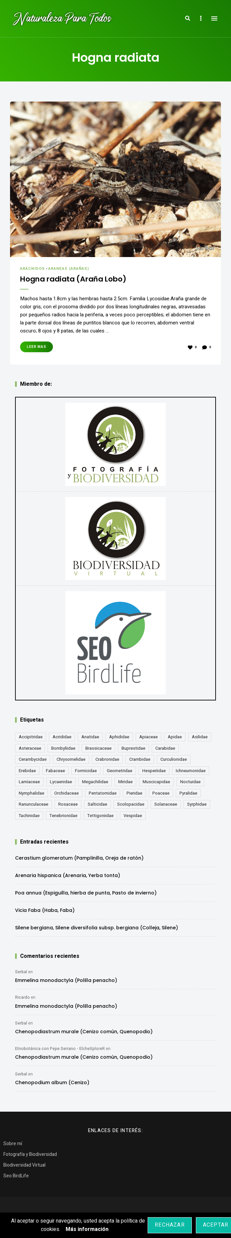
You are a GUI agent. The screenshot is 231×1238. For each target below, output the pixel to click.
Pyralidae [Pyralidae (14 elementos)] (188, 793)
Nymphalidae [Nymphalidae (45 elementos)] (31, 793)
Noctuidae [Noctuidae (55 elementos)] (190, 782)
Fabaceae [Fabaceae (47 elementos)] (55, 770)
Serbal (21, 972)
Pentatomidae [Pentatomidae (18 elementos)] (103, 793)
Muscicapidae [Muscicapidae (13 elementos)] (156, 782)
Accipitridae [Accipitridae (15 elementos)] (31, 737)
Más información (87, 1229)
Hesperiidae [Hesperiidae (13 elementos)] (154, 770)
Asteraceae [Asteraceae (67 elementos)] (30, 748)
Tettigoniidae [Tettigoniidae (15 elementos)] (100, 815)
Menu (214, 18)
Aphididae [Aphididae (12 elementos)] (119, 737)
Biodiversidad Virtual (24, 1165)
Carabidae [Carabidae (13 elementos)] (165, 748)
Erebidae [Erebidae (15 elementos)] (27, 770)
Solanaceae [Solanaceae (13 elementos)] (165, 804)
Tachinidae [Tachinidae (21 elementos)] (29, 815)
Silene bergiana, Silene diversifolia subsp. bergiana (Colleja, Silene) (96, 927)
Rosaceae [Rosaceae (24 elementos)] (68, 804)
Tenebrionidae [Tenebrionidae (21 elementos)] (63, 815)
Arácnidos (32, 268)
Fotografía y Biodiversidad (30, 1154)
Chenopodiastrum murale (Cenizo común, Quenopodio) (84, 1031)
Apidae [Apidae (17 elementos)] (175, 737)
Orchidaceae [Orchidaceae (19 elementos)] (66, 793)
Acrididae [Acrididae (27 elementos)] (62, 737)
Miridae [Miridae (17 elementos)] (125, 782)
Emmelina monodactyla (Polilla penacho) (66, 980)
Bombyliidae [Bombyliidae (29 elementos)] (63, 748)
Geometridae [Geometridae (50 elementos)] (119, 770)
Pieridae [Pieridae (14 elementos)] (134, 793)
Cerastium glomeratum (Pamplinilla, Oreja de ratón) (79, 858)
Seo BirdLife (16, 1175)
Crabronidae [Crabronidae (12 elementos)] (107, 759)
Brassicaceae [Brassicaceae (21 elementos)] (98, 748)
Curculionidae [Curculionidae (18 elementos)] (173, 759)
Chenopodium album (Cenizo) (52, 1082)
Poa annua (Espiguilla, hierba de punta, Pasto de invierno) (86, 892)
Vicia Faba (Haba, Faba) (45, 910)
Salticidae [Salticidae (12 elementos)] (97, 804)
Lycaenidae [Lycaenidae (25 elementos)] (61, 782)
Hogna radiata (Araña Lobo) (76, 279)
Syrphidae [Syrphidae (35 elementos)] (197, 804)
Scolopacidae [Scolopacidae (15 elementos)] (130, 804)
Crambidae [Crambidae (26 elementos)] (139, 759)
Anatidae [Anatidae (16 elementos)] (90, 737)
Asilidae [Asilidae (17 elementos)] (200, 737)
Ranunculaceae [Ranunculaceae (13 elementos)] (33, 804)
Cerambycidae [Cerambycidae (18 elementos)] (33, 759)
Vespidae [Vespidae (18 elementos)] (133, 815)
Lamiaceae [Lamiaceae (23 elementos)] (29, 782)
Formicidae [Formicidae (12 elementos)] (86, 770)
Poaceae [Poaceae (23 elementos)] (160, 793)
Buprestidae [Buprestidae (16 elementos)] (133, 748)
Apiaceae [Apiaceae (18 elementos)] (148, 737)
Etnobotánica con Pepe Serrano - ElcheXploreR (60, 1049)
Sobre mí (12, 1143)
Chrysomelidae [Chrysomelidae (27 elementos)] (71, 759)
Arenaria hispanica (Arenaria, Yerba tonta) (67, 875)
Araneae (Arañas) (68, 268)
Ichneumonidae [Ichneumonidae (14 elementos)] (191, 770)
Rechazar (170, 1225)
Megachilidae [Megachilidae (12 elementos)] (95, 782)
